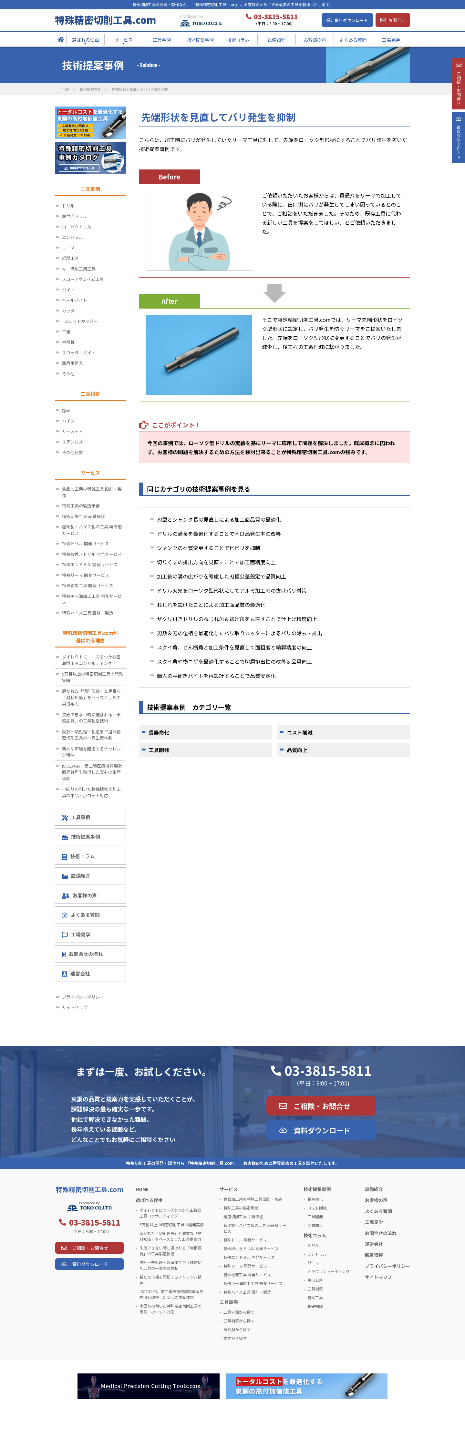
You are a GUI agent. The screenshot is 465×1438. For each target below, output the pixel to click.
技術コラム (78, 856)
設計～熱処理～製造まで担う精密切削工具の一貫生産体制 (91, 735)
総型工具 (70, 258)
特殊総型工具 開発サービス (87, 585)
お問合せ (396, 20)
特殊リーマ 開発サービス (85, 575)
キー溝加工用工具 (79, 269)
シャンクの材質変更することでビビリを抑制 (208, 548)
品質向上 (297, 750)
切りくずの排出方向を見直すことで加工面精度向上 (216, 562)
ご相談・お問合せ (322, 1106)
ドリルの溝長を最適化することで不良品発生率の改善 (219, 533)
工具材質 (315, 1288)
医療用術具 (72, 363)
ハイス (68, 421)
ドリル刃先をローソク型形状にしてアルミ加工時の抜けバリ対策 (232, 590)
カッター (70, 311)
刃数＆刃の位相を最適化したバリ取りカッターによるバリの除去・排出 (239, 633)
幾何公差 (315, 1280)
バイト (68, 290)
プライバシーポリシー (83, 997)
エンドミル (72, 237)
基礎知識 (315, 1306)
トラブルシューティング (328, 1271)
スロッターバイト (79, 353)
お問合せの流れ (82, 953)
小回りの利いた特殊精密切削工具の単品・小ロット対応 (91, 792)
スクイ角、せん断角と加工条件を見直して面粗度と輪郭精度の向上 (234, 647)
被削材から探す (237, 1329)
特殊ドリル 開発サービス (85, 543)
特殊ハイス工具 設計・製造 (87, 613)
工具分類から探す (238, 1312)
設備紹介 (76, 875)
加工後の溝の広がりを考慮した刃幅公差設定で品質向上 (221, 576)
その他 (68, 374)
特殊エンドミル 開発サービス (90, 564)
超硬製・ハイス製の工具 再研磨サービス (92, 530)
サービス (229, 1189)
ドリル (68, 206)
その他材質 (72, 452)
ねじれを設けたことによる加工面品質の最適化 (211, 604)
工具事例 (76, 817)
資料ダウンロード (351, 20)
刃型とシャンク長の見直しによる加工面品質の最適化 (219, 519)
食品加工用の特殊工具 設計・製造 (92, 492)
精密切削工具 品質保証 (83, 516)
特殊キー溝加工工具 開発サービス (92, 599)
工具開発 (159, 750)
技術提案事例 (90, 89)
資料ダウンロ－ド (458, 164)
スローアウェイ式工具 (83, 279)
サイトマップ (74, 1007)
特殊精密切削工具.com (105, 20)
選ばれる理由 (149, 1200)
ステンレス (72, 442)
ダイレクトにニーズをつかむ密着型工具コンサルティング (91, 660)
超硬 (66, 410)
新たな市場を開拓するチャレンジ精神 (91, 752)
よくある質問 (81, 914)
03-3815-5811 (328, 1070)
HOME (142, 1189)
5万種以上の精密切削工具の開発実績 (92, 677)
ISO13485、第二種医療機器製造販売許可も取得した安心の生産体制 (92, 772)
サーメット (72, 431)
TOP (65, 89)
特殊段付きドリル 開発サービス (92, 554)
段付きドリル (74, 216)
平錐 (66, 332)
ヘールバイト (74, 300)
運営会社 (76, 973)
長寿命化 (159, 732)
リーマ (68, 248)
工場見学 (76, 934)
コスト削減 (300, 732)
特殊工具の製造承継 (81, 506)
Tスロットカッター (80, 321)
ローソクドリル (76, 227)
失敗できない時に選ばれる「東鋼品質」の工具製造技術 (91, 717)
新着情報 (374, 1255)
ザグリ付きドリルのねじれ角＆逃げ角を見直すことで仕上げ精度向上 (237, 619)
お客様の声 (79, 895)
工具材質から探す (238, 1320)
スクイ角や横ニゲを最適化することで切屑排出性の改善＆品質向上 (234, 661)
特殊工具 (315, 1297)
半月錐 (68, 342)
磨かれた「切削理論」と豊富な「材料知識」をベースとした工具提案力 (91, 697)
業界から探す (235, 1338)
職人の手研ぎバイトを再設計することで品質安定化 (216, 675)
